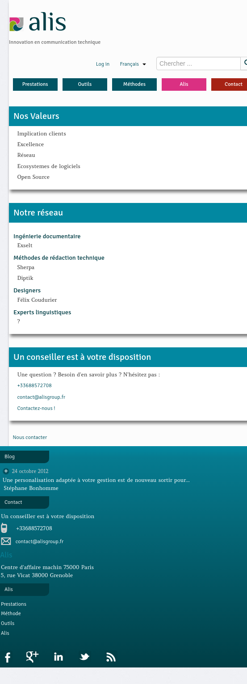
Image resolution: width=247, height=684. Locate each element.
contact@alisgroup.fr (41, 397)
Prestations (35, 84)
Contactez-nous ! (36, 408)
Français (133, 64)
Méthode (11, 613)
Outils (85, 84)
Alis (184, 84)
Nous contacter (30, 437)
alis (38, 21)
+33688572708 (34, 385)
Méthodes (134, 84)
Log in (103, 64)
